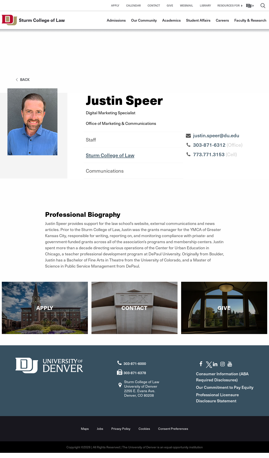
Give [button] (170, 5)
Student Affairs (198, 20)
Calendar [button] (133, 5)
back (22, 79)
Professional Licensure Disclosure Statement (221, 403)
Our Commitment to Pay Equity (222, 389)
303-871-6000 (134, 362)
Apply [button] (115, 5)
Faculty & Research (250, 20)
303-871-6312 (209, 144)
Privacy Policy (120, 434)
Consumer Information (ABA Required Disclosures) (226, 376)
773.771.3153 (209, 154)
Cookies (144, 434)
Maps (85, 434)
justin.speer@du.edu (216, 135)
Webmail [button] (186, 5)
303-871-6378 (134, 371)
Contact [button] (154, 5)
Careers (222, 20)
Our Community (144, 20)
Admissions (116, 20)
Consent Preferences (173, 434)
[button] (229, 5)
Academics (171, 20)
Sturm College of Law (110, 155)
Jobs (100, 434)
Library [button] (205, 5)
